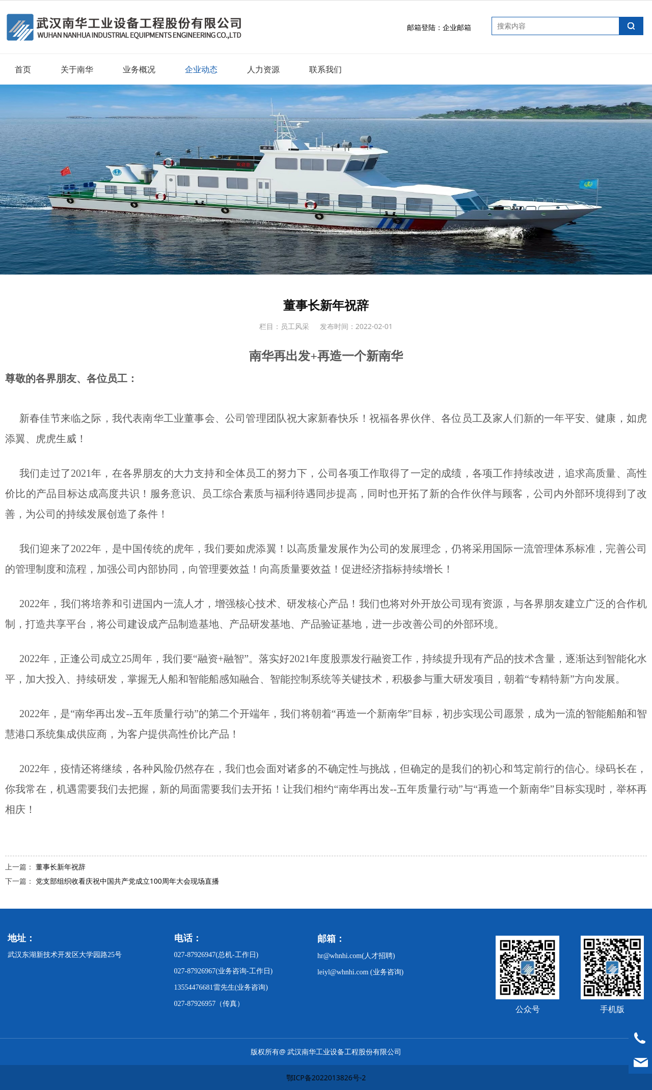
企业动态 (201, 69)
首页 (23, 69)
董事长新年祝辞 (61, 866)
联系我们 (325, 69)
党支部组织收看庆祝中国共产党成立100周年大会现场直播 (127, 881)
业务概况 (139, 69)
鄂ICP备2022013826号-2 (326, 1077)
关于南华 (77, 69)
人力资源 (263, 69)
